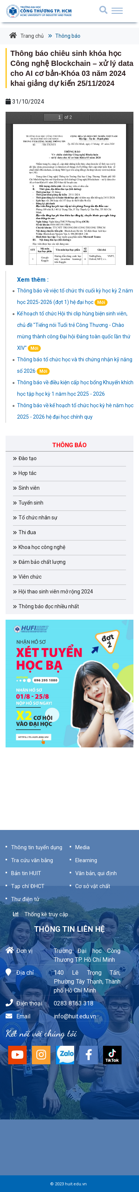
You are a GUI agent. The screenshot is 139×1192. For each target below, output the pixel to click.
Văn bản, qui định (96, 873)
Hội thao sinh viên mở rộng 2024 (56, 592)
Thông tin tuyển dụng (36, 847)
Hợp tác (27, 473)
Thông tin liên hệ (69, 929)
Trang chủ (26, 35)
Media (82, 847)
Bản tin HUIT (26, 873)
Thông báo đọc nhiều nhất (49, 606)
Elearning (86, 860)
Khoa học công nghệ (42, 547)
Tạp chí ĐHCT (27, 886)
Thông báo (67, 36)
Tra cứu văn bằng (32, 860)
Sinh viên (29, 488)
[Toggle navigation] (117, 10)
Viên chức (30, 577)
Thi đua (27, 532)
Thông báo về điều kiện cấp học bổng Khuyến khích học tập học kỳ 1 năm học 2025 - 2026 (75, 388)
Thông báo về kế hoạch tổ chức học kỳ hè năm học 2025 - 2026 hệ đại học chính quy (75, 411)
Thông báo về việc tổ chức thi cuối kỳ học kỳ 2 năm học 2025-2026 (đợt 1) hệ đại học (75, 297)
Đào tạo (28, 458)
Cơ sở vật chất (92, 886)
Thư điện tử (25, 899)
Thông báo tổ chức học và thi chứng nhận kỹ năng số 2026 (74, 365)
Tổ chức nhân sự (38, 517)
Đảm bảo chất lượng (42, 562)
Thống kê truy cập (40, 914)
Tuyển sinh (31, 503)
